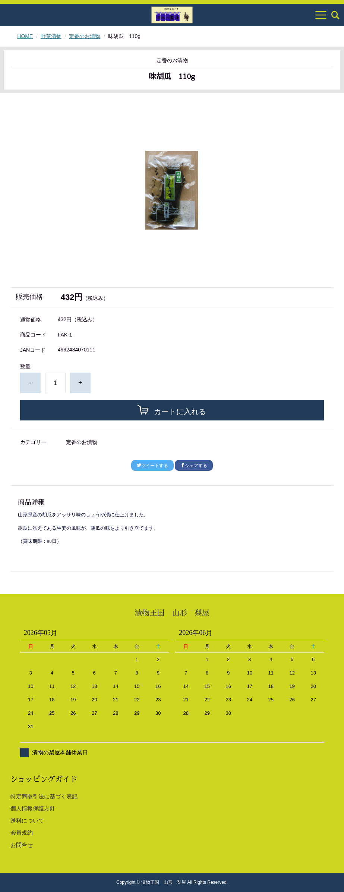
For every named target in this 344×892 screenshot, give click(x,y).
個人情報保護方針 (32, 808)
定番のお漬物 (84, 36)
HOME (25, 36)
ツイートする (152, 465)
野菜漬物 (51, 36)
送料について (27, 820)
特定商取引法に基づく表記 (44, 796)
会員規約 (21, 832)
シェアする (193, 465)
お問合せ (21, 845)
